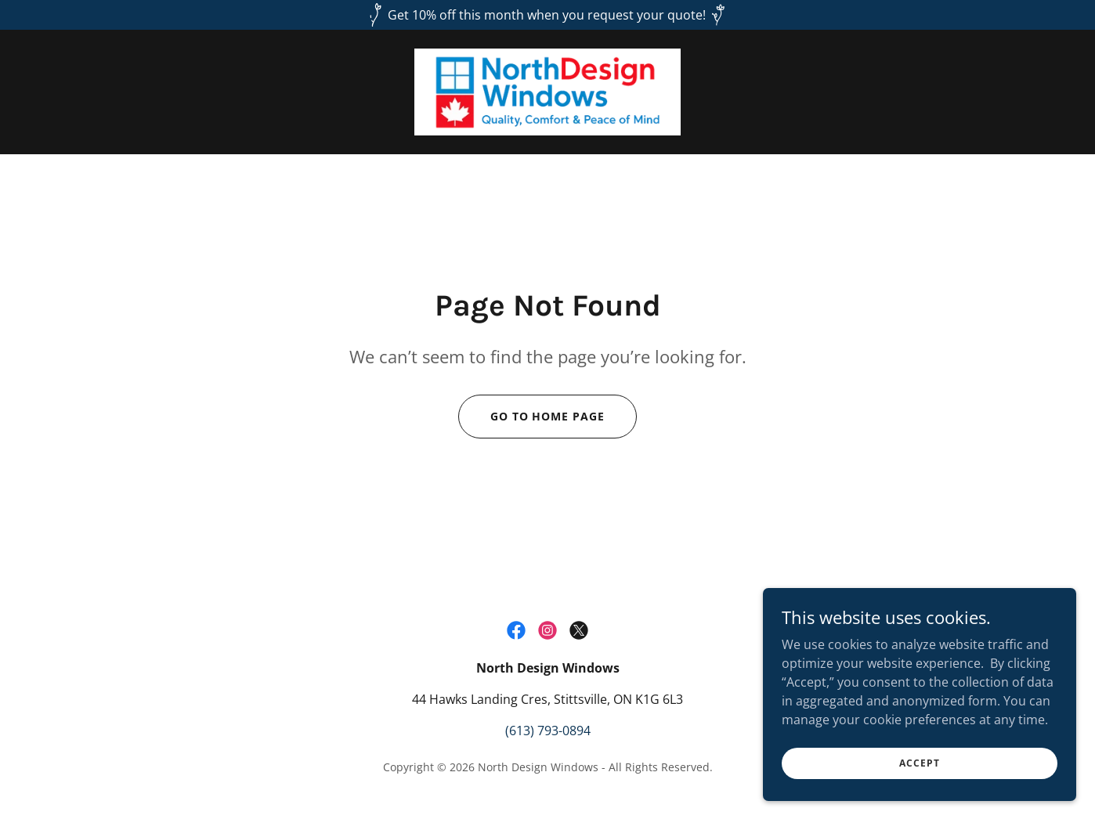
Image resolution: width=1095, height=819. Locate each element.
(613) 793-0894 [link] (548, 730)
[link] (547, 90)
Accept (919, 763)
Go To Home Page (547, 416)
